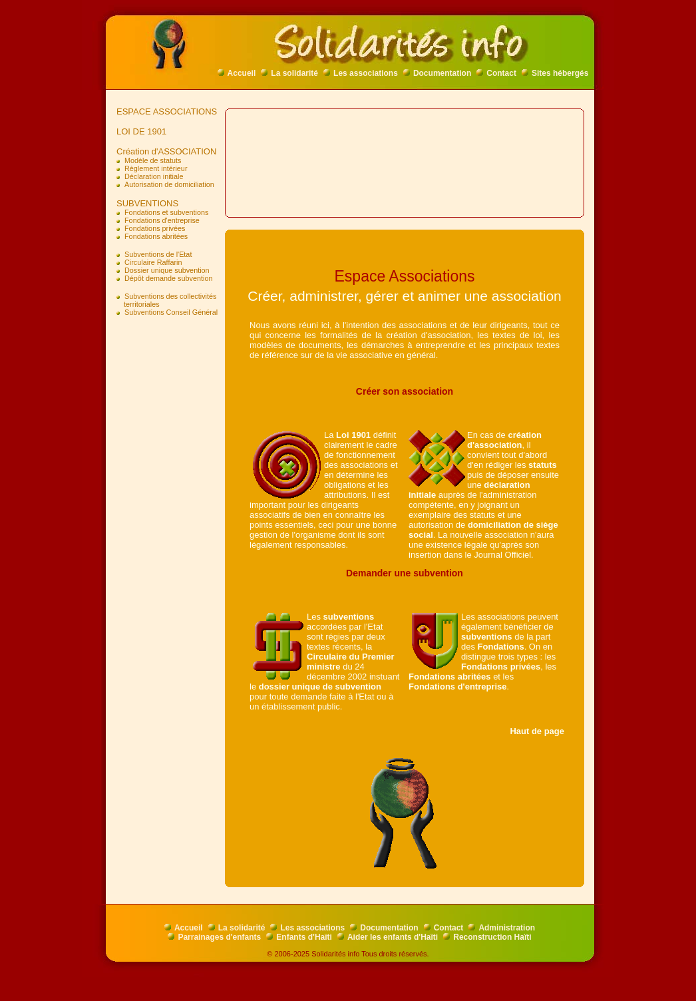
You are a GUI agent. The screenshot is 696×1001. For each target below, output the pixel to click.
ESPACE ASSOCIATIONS (164, 111)
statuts (542, 465)
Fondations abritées (450, 677)
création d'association (504, 440)
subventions (349, 617)
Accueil (237, 73)
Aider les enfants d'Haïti (387, 937)
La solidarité (289, 73)
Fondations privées (500, 667)
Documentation (437, 73)
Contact (496, 73)
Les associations (360, 73)
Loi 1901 (353, 435)
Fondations (501, 647)
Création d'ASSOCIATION (164, 151)
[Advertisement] (168, 535)
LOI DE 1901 (139, 131)
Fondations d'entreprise (458, 687)
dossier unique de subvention (320, 687)
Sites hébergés (555, 73)
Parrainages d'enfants (214, 937)
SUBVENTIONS (145, 203)
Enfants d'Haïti (299, 937)
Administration (501, 927)
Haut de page (537, 731)
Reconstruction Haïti (487, 937)
